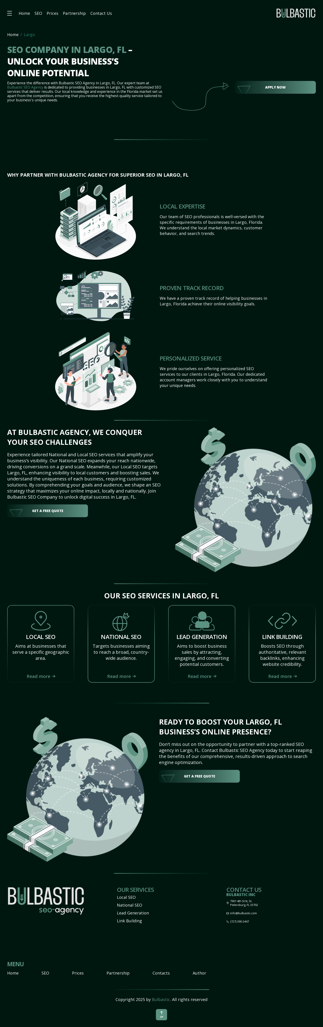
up (161, 1014)
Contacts (161, 973)
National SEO (129, 905)
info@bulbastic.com (243, 913)
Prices (52, 13)
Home (24, 13)
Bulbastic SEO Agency (25, 87)
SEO (38, 13)
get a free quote (47, 510)
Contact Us (101, 13)
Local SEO (126, 897)
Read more (38, 676)
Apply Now (275, 87)
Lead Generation (133, 913)
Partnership (74, 13)
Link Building (129, 920)
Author (199, 973)
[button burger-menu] (9, 13)
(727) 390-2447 (239, 921)
